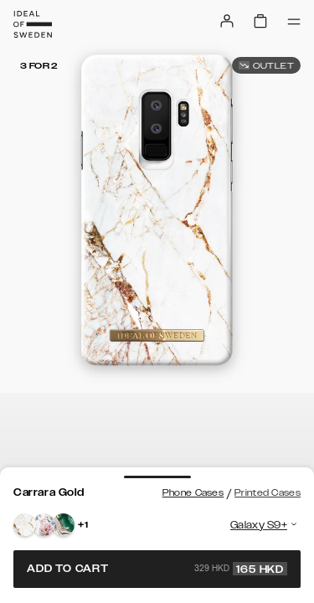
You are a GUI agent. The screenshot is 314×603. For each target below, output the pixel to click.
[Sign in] (227, 21)
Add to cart (157, 568)
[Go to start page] (32, 24)
